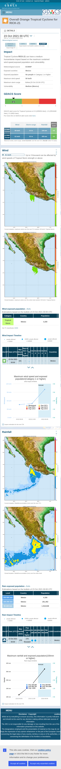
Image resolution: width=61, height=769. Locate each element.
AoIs (29, 309)
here (33, 116)
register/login (39, 1)
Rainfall (44, 125)
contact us (29, 1)
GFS (23, 44)
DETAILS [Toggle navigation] (9, 30)
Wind (17, 125)
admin (47, 1)
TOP (56, 152)
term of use (20, 1)
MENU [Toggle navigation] (7, 12)
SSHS (16, 328)
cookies (57, 714)
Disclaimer (23, 714)
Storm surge (31, 125)
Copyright (32, 714)
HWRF (33, 44)
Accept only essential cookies (42, 763)
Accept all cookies (17, 763)
